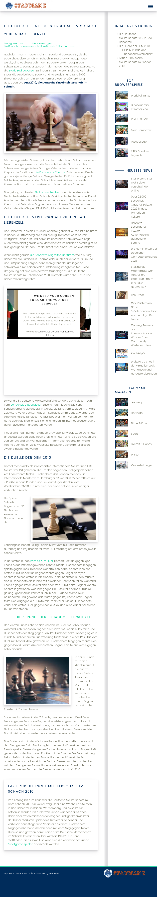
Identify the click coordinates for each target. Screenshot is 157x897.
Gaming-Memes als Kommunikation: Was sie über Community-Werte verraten (134, 335)
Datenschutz (22, 873)
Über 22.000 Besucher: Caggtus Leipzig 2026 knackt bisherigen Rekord (133, 207)
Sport (126, 434)
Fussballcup (131, 141)
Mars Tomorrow (133, 130)
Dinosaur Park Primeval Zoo (132, 107)
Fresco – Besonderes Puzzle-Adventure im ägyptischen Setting (132, 233)
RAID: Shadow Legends (132, 153)
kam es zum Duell (41, 561)
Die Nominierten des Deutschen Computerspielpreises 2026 (134, 255)
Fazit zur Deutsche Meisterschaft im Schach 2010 (135, 62)
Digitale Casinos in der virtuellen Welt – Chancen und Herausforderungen (134, 368)
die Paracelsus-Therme (50, 172)
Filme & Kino (131, 423)
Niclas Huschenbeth (48, 192)
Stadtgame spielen (20, 844)
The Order (129, 295)
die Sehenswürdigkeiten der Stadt (52, 255)
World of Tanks (132, 95)
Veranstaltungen (134, 465)
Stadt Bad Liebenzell (22, 70)
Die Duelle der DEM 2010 (134, 46)
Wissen (127, 455)
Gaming (128, 402)
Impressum (9, 873)
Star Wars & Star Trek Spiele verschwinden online (133, 185)
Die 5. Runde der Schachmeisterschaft (138, 52)
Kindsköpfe (130, 353)
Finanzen (129, 413)
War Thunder (131, 118)
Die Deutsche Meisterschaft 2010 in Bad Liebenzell (135, 38)
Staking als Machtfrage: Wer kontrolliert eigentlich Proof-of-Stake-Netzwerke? (134, 277)
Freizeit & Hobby (133, 444)
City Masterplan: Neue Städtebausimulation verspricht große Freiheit (134, 311)
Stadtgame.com (49, 873)
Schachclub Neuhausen (26, 405)
